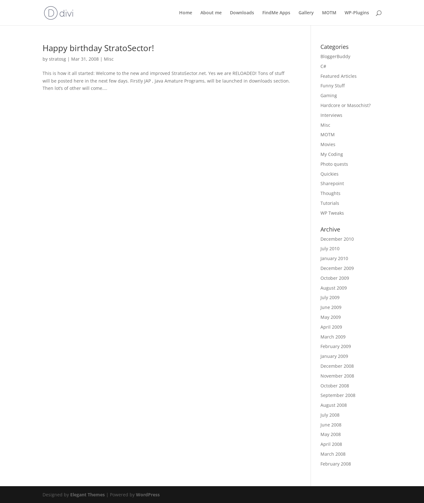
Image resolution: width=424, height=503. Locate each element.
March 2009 (333, 337)
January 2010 (334, 258)
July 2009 (330, 297)
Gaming (328, 95)
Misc (109, 59)
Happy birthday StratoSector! (98, 48)
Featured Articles (338, 76)
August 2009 (333, 288)
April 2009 (331, 327)
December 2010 (337, 239)
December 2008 (337, 366)
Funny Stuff (332, 86)
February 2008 (335, 464)
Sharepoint (332, 183)
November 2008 (337, 376)
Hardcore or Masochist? (345, 105)
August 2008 (333, 405)
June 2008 (330, 425)
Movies (327, 144)
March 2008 (333, 454)
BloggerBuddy (335, 56)
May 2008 (330, 434)
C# (323, 66)
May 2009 (330, 317)
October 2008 (334, 386)
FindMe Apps (276, 13)
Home (185, 13)
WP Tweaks (332, 213)
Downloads (242, 13)
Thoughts (330, 193)
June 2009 (330, 307)
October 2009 (334, 278)
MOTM (329, 13)
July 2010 (330, 248)
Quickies (329, 174)
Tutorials (329, 203)
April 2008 (331, 444)
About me (211, 13)
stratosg (57, 59)
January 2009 (334, 356)
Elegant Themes (87, 495)
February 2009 (335, 346)
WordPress (148, 495)
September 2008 (337, 395)
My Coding (331, 154)
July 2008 (330, 415)
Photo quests (334, 164)
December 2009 (337, 268)
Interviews (331, 115)
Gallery (306, 13)
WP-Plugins (357, 13)
